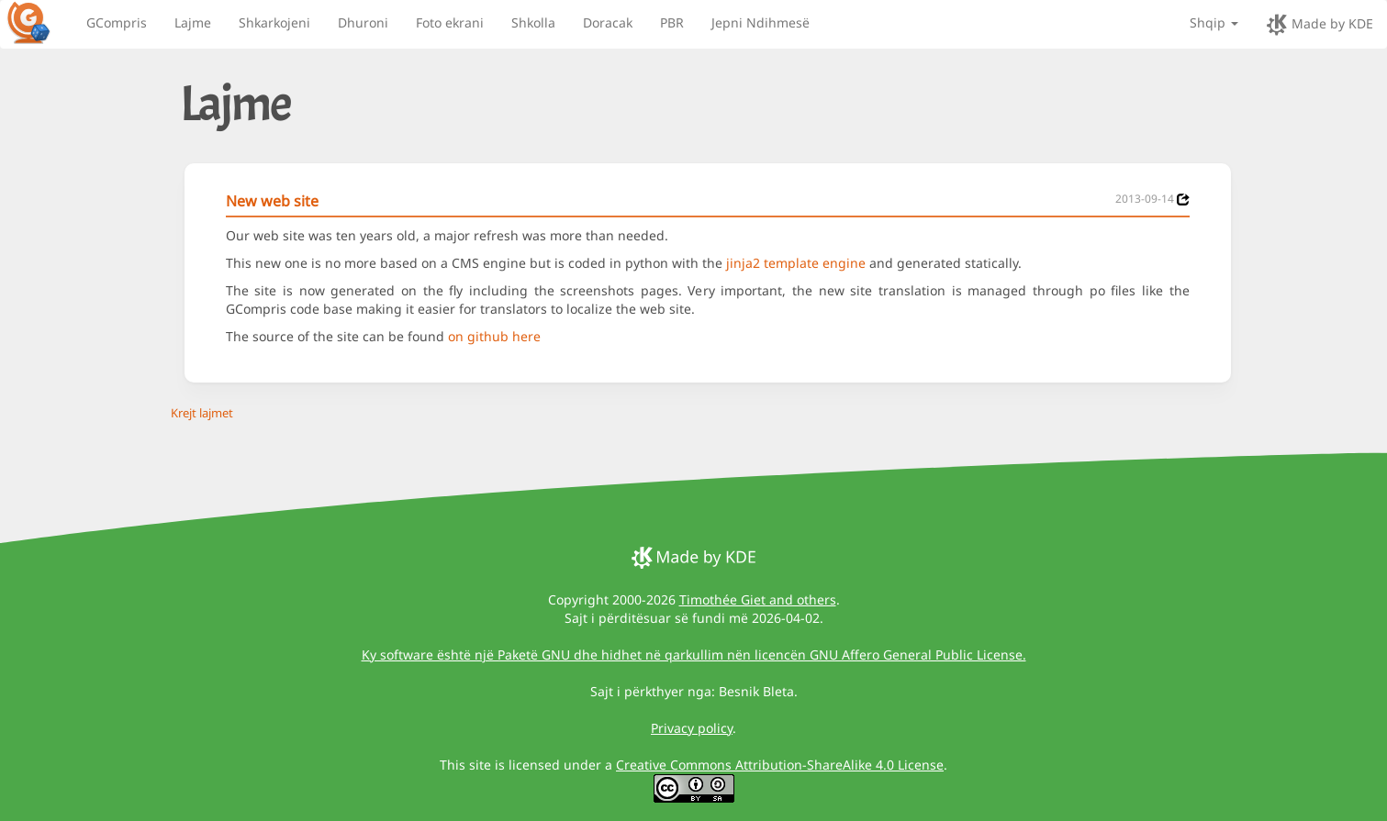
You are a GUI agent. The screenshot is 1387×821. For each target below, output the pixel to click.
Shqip (1214, 22)
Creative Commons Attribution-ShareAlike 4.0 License (780, 764)
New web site (272, 201)
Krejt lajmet (202, 413)
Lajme (192, 22)
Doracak (607, 22)
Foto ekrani (450, 22)
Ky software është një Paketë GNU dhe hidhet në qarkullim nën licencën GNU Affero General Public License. (694, 654)
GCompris (116, 22)
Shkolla (533, 22)
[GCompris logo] (39, 22)
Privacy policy (692, 728)
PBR (672, 22)
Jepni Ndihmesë (760, 22)
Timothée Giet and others (757, 599)
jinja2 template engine (796, 263)
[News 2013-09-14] (1183, 199)
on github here (494, 336)
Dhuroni (363, 22)
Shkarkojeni (274, 22)
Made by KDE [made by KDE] (1319, 25)
